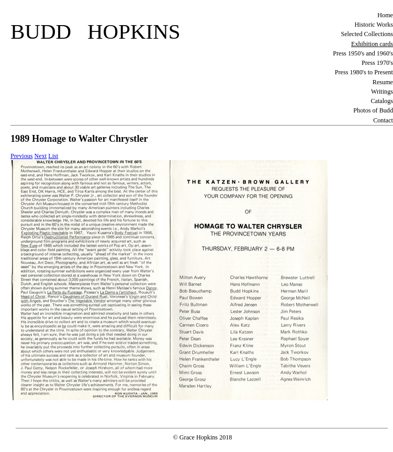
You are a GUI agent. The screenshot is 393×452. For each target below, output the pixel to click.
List (53, 156)
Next (41, 156)
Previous (21, 156)
